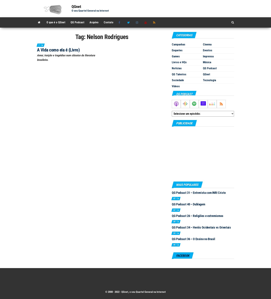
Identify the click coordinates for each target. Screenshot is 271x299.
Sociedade (178, 80)
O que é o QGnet (55, 22)
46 (174, 245)
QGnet (76, 6)
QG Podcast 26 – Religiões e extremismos (197, 216)
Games (176, 56)
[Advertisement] (203, 154)
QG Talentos (179, 74)
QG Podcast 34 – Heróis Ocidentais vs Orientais (201, 227)
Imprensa (208, 56)
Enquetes (177, 50)
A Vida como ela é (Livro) (58, 50)
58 (174, 221)
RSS (155, 22)
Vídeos (176, 86)
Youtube (146, 22)
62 (174, 210)
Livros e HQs (179, 62)
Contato (108, 22)
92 (174, 198)
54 (174, 233)
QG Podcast (77, 22)
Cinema (207, 44)
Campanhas (178, 44)
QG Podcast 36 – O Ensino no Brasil (193, 239)
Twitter (129, 22)
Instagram (137, 22)
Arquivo (94, 22)
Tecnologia (209, 80)
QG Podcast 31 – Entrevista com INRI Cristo (199, 192)
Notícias (177, 68)
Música (207, 62)
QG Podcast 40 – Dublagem (188, 204)
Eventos (207, 50)
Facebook (120, 22)
